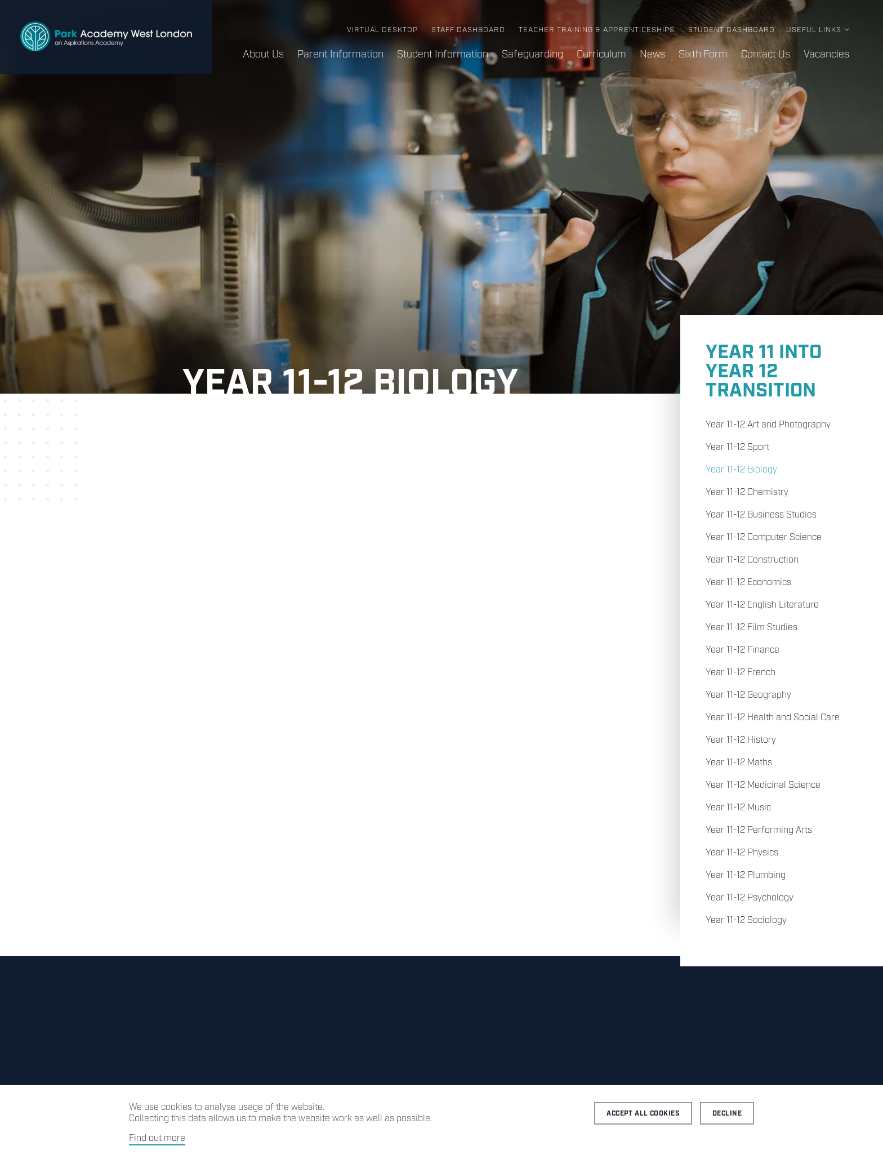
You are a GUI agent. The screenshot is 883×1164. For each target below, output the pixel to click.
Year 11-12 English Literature (762, 605)
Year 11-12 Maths (739, 763)
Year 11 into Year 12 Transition (764, 372)
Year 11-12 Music (738, 808)
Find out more (157, 1138)
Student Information (442, 54)
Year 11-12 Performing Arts (759, 830)
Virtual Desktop (382, 30)
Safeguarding (532, 54)
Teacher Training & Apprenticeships (597, 30)
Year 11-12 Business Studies (761, 515)
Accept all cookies (643, 1113)
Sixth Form (703, 54)
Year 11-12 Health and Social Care (773, 718)
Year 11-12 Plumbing (746, 875)
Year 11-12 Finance (742, 650)
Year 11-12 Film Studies (751, 628)
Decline (727, 1113)
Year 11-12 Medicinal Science (763, 785)
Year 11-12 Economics (748, 582)
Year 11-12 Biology (741, 470)
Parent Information (340, 54)
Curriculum (601, 54)
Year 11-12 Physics (742, 853)
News (652, 54)
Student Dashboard (731, 30)
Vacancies (826, 54)
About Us (263, 54)
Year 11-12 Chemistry (747, 492)
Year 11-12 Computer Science (764, 537)
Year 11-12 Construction (752, 560)
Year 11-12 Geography (748, 695)
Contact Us (765, 54)
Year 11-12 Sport (737, 447)
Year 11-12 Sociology (746, 920)
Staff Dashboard (468, 30)
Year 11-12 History (741, 740)
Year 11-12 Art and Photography (768, 425)
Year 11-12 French (740, 673)
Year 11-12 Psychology (749, 898)
